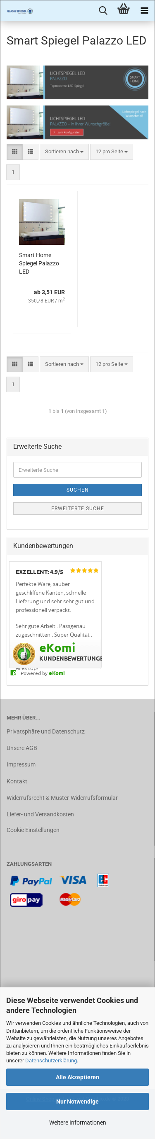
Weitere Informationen (77, 1122)
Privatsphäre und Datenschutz (46, 731)
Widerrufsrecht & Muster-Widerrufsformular (62, 797)
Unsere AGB (22, 748)
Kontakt (17, 781)
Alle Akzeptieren (77, 1077)
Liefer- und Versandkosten (40, 814)
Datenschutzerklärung (51, 1060)
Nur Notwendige (77, 1101)
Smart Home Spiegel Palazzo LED (39, 263)
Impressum (21, 764)
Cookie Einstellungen (33, 830)
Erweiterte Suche (77, 508)
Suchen (78, 490)
